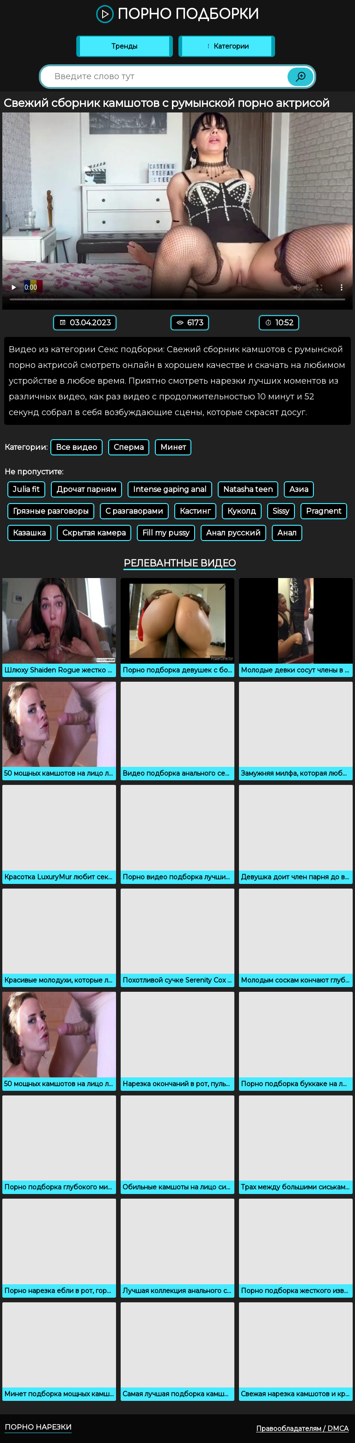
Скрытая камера (94, 533)
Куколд (241, 511)
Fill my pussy (166, 533)
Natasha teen (248, 489)
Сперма (129, 447)
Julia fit (26, 489)
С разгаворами (134, 511)
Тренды (124, 46)
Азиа (298, 489)
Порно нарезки (38, 1427)
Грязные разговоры (51, 511)
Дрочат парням (86, 489)
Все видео (76, 447)
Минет (173, 447)
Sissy (281, 511)
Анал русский (233, 533)
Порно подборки (177, 14)
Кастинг (195, 511)
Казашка (29, 533)
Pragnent (324, 511)
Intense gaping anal (170, 489)
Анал (287, 533)
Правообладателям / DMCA (302, 1428)
